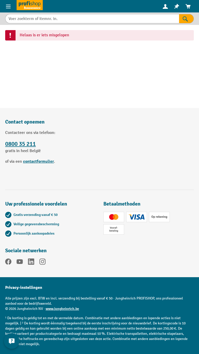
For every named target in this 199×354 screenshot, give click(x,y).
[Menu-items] (8, 6)
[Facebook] (8, 262)
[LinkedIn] (31, 262)
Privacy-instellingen (23, 287)
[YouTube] (20, 262)
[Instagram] (42, 262)
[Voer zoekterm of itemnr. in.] (92, 18)
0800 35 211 (20, 144)
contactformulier (38, 161)
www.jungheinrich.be (62, 309)
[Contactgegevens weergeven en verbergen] (11, 341)
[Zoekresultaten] (186, 18)
